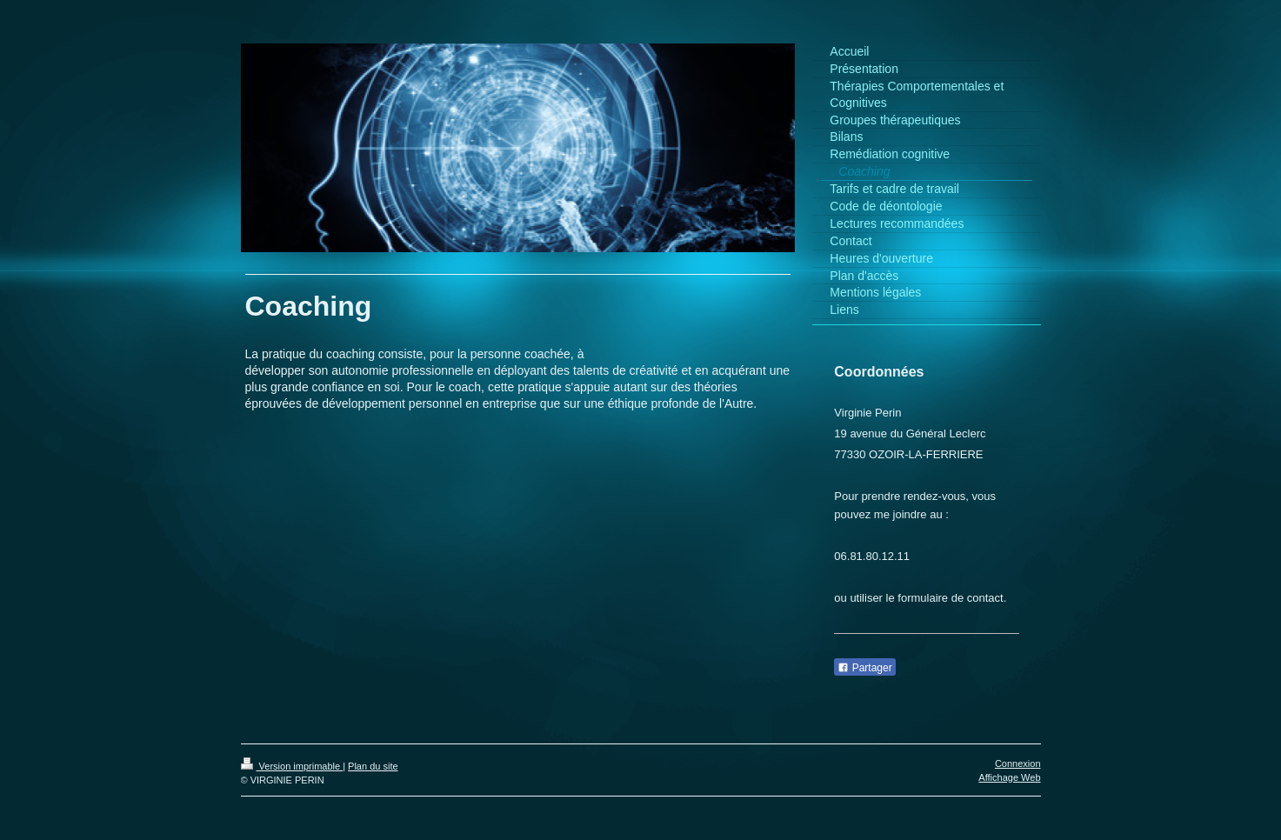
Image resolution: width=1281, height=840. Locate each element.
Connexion (1018, 763)
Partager (864, 668)
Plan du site (372, 766)
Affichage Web (1009, 777)
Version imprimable (292, 766)
